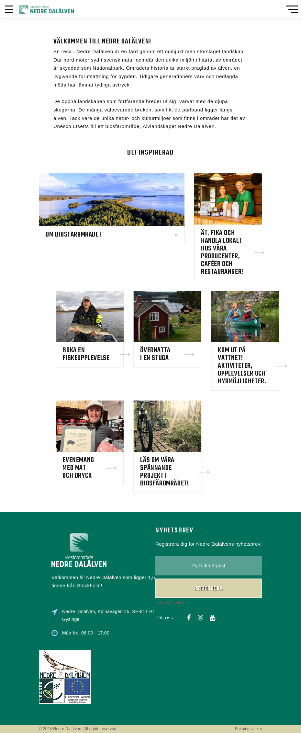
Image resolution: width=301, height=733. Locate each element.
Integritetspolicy (169, 585)
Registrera (209, 571)
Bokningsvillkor (248, 729)
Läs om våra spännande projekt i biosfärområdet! (182, 472)
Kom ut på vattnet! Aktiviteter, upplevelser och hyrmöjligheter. (260, 366)
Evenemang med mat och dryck (96, 468)
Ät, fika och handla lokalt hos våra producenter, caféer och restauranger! (222, 252)
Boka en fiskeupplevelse (104, 354)
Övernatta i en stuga (173, 354)
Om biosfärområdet (74, 235)
